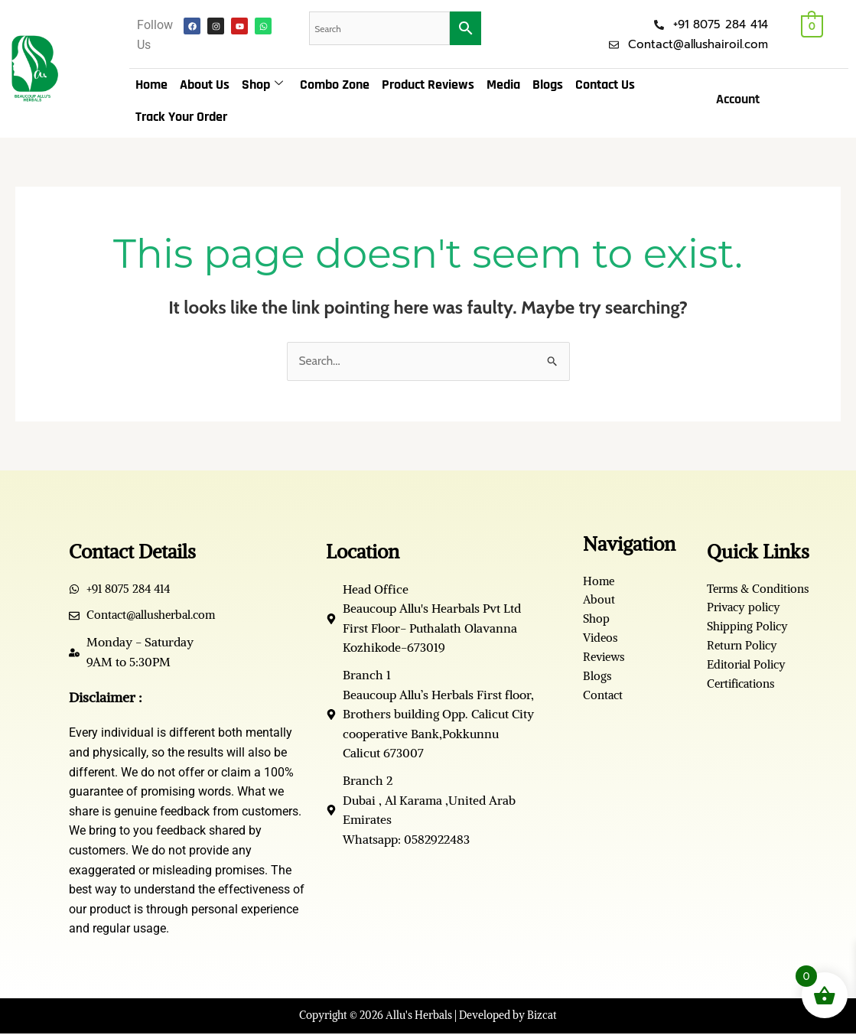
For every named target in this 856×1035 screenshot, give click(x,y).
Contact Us (605, 84)
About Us (204, 84)
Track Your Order (181, 116)
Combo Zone (334, 84)
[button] (742, 99)
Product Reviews (428, 84)
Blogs (547, 84)
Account (738, 99)
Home (151, 84)
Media (503, 84)
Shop (262, 85)
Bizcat (542, 1017)
